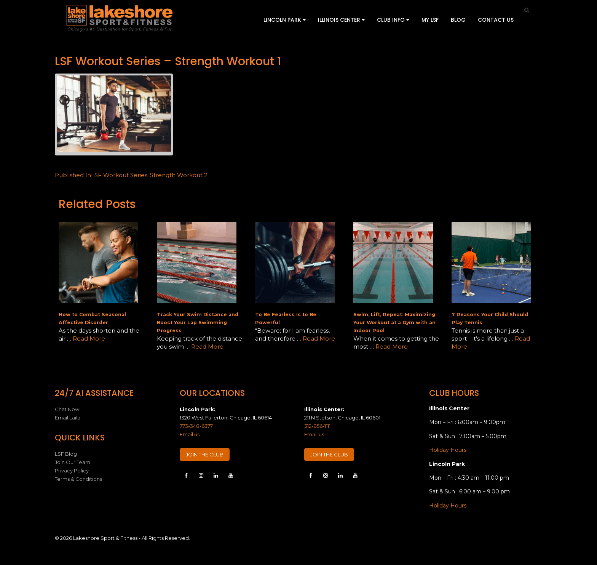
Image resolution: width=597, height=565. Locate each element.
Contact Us (496, 20)
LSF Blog (66, 454)
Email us (190, 434)
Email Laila (67, 418)
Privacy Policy (72, 470)
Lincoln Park (284, 20)
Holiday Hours (447, 450)
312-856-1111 (317, 426)
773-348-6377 (196, 426)
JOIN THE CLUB (204, 454)
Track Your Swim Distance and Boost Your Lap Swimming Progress (197, 322)
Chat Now (67, 409)
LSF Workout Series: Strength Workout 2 (131, 175)
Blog (458, 20)
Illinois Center (341, 20)
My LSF (430, 20)
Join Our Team (72, 462)
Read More (89, 338)
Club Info (393, 20)
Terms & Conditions (78, 479)
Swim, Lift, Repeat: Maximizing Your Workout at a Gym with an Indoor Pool (394, 322)
